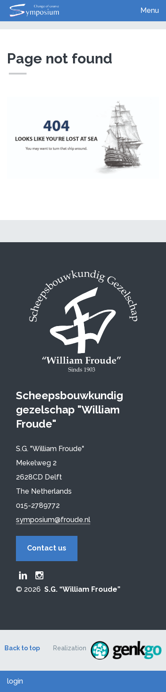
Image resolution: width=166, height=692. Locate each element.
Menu (149, 10)
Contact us (46, 548)
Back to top (22, 648)
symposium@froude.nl (53, 519)
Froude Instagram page (39, 575)
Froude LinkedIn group (23, 575)
